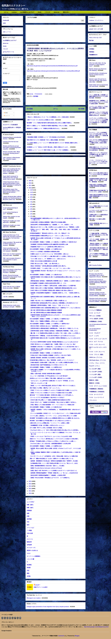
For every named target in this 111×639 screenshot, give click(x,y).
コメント (7, 115)
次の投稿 (30, 109)
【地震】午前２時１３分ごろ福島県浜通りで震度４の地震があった (48, 300)
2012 (30, 488)
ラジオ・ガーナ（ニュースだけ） (98, 386)
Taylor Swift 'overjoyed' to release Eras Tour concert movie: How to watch (10, 178)
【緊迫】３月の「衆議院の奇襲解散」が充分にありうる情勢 (46, 321)
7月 (31, 202)
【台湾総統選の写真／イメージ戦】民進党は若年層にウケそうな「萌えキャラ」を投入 (54, 463)
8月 (31, 199)
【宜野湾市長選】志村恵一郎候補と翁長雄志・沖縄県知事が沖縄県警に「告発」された (54, 330)
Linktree (14, 12)
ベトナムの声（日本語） (96, 377)
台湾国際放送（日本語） (96, 321)
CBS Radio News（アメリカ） (98, 360)
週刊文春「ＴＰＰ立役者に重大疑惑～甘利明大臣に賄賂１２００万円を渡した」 (52, 395)
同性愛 (28, 567)
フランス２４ (93, 400)
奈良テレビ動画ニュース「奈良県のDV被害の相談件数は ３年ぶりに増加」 (47, 125)
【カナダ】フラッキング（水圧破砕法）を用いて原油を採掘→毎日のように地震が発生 (54, 456)
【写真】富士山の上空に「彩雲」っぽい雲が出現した (44, 263)
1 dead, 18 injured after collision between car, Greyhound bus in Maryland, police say (12, 198)
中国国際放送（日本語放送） (97, 391)
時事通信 (91, 52)
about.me (56, 12)
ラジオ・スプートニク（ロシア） (98, 338)
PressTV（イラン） (94, 366)
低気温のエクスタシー (13, 5)
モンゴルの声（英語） (95, 368)
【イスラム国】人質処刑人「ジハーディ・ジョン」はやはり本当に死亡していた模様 (53, 415)
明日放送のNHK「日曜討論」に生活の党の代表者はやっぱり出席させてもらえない (53, 335)
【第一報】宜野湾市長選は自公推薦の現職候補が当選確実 (46, 312)
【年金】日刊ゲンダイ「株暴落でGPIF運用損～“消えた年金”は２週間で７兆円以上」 (53, 402)
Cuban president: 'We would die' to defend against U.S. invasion (12, 244)
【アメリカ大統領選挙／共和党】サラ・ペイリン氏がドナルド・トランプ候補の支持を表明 (55, 413)
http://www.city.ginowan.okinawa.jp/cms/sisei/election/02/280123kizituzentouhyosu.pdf (52, 65)
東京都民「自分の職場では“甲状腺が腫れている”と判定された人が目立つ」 (51, 420)
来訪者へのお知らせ (32, 550)
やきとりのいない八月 (95, 37)
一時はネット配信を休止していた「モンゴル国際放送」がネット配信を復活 (48, 117)
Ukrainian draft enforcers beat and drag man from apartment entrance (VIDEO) (98, 300)
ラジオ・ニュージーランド (96, 397)
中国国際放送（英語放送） (96, 388)
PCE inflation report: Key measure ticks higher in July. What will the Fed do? (11, 191)
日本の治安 (30, 533)
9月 (31, 197)
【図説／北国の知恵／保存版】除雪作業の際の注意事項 (45, 373)
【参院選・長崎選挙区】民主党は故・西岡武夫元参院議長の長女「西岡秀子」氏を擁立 (54, 461)
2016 (30, 187)
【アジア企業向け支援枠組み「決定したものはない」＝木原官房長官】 (98, 255)
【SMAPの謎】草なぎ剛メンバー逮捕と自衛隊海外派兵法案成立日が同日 (50, 400)
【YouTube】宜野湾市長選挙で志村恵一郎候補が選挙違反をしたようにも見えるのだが (54, 342)
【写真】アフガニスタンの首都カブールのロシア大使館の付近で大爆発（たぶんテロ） (54, 390)
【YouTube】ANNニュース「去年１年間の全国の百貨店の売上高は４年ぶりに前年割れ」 (55, 430)
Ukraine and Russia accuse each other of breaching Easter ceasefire (12, 147)
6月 (31, 204)
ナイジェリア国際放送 (95, 310)
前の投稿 (81, 109)
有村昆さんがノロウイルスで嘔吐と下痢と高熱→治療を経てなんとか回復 (50, 378)
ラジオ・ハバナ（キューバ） (97, 344)
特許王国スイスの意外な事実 (97, 219)
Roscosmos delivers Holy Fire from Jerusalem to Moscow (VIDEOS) (98, 288)
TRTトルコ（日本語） (95, 315)
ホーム (6, 12)
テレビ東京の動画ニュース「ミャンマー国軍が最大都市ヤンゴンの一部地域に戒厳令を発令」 (53, 142)
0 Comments (38, 94)
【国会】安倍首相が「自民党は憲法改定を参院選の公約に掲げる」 (49, 266)
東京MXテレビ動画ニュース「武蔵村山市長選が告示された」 (44, 128)
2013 (30, 486)
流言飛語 (35, 96)
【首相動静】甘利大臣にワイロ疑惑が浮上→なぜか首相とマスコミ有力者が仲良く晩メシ (54, 346)
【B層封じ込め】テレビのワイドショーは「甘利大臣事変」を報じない (49, 254)
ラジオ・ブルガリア (94, 333)
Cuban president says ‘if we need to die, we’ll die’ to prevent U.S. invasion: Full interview (12, 236)
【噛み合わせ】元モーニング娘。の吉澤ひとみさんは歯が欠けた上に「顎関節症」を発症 (54, 227)
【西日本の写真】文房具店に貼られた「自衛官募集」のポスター (48, 326)
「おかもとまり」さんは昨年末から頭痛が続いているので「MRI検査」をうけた (52, 380)
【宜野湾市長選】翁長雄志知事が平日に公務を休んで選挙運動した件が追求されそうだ (54, 303)
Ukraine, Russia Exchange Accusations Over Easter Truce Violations (12, 277)
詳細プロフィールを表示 (40, 587)
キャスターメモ (31, 547)
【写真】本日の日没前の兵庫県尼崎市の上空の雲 (43, 261)
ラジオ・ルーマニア (94, 313)
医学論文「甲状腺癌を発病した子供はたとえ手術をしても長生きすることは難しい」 (53, 441)
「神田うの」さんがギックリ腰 (38, 383)
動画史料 (29, 542)
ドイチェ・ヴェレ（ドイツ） (97, 363)
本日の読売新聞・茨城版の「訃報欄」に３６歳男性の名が (46, 446)
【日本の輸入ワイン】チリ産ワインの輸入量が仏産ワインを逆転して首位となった (52, 256)
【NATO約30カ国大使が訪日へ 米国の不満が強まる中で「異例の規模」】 (98, 249)
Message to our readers (34, 598)
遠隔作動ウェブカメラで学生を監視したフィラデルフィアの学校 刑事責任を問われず (98, 114)
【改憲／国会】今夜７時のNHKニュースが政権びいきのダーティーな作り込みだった (53, 470)
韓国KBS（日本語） (94, 383)
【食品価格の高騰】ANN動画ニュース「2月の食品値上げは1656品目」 (46, 137)
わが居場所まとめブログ (27, 12)
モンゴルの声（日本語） (96, 371)
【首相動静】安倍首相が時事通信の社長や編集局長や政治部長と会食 (49, 244)
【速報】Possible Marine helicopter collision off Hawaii (46, 468)
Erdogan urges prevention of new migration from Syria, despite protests (48, 606)
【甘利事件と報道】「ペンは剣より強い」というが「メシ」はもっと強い (50, 268)
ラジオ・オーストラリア (96, 394)
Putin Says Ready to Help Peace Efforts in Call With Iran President (12, 271)
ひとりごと (30, 539)
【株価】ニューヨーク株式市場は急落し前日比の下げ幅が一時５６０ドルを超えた (52, 385)
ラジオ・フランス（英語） (96, 354)
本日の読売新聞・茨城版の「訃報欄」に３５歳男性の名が (46, 249)
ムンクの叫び (30, 502)
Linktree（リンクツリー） (96, 20)
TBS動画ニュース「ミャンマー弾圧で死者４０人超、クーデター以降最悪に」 (48, 150)
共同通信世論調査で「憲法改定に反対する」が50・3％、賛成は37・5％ (50, 233)
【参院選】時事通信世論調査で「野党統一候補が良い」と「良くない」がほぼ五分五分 (54, 473)
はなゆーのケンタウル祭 (96, 29)
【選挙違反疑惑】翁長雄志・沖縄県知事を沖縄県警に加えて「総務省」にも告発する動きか (55, 281)
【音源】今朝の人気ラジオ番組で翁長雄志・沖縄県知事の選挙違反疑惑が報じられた (53, 288)
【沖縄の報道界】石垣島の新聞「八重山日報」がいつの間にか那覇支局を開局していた (54, 362)
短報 (28, 513)
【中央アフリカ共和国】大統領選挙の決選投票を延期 (44, 251)
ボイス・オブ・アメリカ (96, 341)
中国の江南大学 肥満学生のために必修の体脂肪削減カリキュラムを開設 (98, 196)
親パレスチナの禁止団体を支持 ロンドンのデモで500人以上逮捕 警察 (98, 174)
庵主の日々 (66, 12)
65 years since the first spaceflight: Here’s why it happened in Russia (96, 275)
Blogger (77, 635)
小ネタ (28, 553)
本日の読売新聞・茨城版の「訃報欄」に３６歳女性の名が (46, 353)
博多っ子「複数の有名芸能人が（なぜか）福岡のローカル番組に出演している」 (52, 458)
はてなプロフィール (8, 51)
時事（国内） (30, 504)
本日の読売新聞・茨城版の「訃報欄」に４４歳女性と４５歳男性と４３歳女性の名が (53, 242)
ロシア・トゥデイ (94, 336)
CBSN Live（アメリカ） (96, 357)
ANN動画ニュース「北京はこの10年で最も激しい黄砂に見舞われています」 (48, 147)
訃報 (28, 516)
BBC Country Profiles (95, 265)
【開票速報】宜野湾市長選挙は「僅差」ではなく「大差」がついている (49, 305)
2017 (30, 185)
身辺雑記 (29, 564)
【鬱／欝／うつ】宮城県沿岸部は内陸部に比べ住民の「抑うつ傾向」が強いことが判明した (55, 333)
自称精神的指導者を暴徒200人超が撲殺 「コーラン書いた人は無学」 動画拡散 (98, 180)
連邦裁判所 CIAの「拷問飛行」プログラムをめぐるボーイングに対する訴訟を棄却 (98, 102)
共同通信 (91, 49)
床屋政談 (29, 510)
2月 (31, 214)
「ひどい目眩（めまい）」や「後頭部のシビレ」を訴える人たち (48, 258)
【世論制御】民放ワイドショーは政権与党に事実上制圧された (47, 246)
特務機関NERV (93, 54)
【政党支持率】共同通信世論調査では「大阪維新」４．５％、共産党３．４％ (51, 224)
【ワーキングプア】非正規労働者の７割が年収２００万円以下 (47, 397)
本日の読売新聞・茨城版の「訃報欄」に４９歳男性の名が (46, 367)
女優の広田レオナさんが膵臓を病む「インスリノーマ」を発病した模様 (49, 423)
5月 (31, 206)
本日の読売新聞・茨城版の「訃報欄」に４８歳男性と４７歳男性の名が (49, 323)
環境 (28, 573)
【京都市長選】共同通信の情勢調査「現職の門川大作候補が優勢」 (48, 222)
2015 (30, 481)
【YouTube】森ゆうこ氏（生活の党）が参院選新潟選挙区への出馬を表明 (50, 443)
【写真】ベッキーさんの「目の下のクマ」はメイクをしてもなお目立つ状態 (51, 436)
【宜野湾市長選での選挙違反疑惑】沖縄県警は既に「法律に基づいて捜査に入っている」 (54, 328)
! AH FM (5, 296)
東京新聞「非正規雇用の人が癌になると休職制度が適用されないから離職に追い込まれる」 (55, 418)
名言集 (28, 576)
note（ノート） (7, 31)
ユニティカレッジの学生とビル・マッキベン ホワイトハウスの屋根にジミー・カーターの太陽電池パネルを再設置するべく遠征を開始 (98, 121)
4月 (31, 209)
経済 (28, 524)
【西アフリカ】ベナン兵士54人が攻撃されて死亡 (40, 120)
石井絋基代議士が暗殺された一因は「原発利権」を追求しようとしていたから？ (52, 360)
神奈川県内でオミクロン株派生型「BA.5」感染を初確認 (42, 140)
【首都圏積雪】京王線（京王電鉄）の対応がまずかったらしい (47, 425)
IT (27, 562)
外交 (28, 522)
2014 (30, 483)
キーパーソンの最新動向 (33, 556)
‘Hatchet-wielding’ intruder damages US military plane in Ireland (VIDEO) (97, 294)
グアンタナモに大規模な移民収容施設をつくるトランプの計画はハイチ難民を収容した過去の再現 (98, 141)
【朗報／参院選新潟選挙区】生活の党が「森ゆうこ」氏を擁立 (47, 465)
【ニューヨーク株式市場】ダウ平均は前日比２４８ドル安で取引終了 (49, 376)
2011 (30, 491)
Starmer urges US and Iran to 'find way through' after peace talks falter (98, 80)
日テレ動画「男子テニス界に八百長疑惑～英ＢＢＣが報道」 (46, 427)
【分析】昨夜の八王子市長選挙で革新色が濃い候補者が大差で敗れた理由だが (51, 290)
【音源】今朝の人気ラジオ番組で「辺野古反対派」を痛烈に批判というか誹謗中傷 (52, 285)
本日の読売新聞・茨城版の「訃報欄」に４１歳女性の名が (46, 274)
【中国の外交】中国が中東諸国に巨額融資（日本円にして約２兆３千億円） (51, 355)
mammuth (61, 635)
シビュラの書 (30, 559)
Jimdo (39, 12)
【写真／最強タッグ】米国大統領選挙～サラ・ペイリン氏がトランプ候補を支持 (52, 404)
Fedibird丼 (6, 20)
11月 (31, 192)
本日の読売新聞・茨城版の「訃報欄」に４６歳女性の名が (46, 407)
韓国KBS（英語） (94, 380)
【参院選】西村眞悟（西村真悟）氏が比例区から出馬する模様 (47, 357)
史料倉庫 (29, 544)
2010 (30, 493)
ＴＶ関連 (29, 530)
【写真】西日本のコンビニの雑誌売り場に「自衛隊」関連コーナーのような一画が (52, 344)
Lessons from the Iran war (10, 141)
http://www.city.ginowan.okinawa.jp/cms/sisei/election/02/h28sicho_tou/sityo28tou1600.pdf (53, 71)
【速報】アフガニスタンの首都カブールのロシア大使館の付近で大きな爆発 (51, 392)
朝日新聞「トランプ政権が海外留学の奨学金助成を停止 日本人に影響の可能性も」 (50, 122)
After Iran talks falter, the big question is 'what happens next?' (97, 64)
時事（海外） (30, 507)
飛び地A (91, 40)
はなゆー (37, 585)
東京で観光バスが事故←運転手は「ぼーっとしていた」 (45, 388)
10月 (31, 194)
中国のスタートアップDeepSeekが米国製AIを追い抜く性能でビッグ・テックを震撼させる (98, 154)
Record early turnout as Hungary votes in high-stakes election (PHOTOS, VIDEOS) (97, 281)
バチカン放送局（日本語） (96, 318)
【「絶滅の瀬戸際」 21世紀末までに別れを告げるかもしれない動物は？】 (98, 235)
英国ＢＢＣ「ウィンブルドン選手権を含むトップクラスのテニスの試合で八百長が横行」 (54, 438)
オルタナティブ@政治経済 (10, 124)
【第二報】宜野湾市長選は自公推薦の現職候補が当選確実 (46, 310)
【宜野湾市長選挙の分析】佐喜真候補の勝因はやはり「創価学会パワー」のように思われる (55, 307)
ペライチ (47, 12)
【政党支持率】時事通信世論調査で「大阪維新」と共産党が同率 (48, 475)
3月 (31, 211)
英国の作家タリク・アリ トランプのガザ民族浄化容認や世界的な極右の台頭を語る (98, 149)
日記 (28, 570)
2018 (30, 183)
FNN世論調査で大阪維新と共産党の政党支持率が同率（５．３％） (48, 283)
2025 (30, 180)
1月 (31, 216)
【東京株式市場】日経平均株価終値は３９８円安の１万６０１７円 (49, 365)
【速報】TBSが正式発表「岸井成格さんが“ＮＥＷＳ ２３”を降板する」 (50, 477)
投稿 (6, 112)
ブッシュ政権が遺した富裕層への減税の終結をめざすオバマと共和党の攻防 (98, 96)
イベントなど (30, 527)
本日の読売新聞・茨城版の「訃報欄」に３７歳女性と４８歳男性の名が (49, 318)
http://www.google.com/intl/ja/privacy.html (96, 626)
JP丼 (4, 23)
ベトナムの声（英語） (95, 374)
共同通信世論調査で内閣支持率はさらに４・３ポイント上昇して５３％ (50, 235)
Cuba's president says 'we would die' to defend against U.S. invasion (11, 249)
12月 (31, 190)
